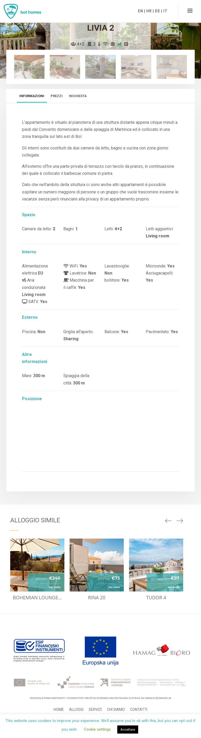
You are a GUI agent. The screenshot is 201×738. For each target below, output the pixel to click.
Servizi (95, 709)
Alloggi (76, 709)
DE (157, 11)
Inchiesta (78, 96)
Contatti (138, 709)
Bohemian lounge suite (38, 597)
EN (140, 11)
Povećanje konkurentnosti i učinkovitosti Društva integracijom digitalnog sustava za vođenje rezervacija (100, 698)
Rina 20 (96, 597)
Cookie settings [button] (97, 729)
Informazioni (31, 96)
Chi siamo (116, 709)
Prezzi (57, 96)
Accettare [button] (127, 729)
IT (165, 11)
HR (149, 11)
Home (59, 709)
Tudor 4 (156, 597)
